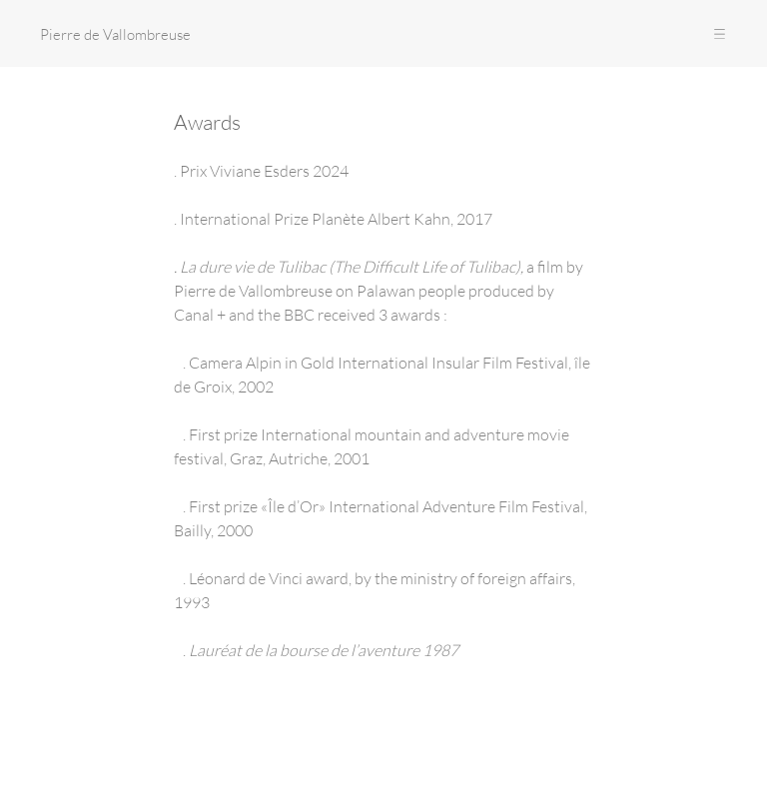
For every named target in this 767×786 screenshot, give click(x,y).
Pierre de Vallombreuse (115, 34)
